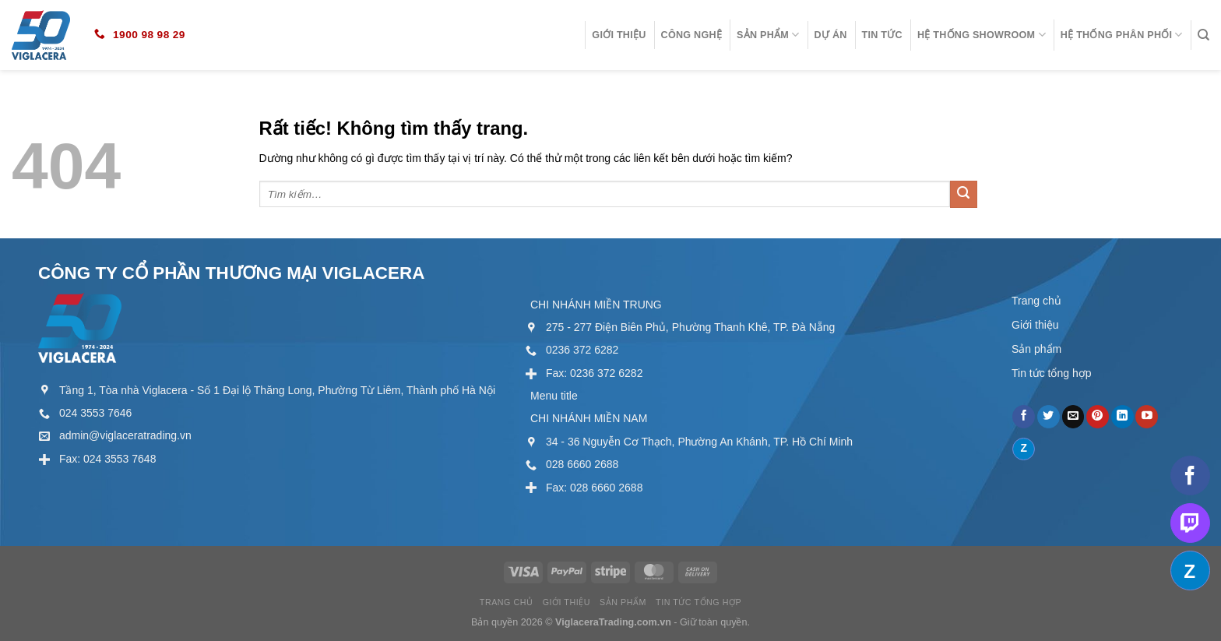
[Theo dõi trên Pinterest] (1097, 416)
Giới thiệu (619, 35)
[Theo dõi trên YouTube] (1146, 416)
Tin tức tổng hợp (1052, 373)
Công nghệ (692, 35)
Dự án (831, 35)
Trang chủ (1036, 300)
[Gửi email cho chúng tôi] (1073, 416)
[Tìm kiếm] (1203, 35)
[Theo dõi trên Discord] (1023, 449)
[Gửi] (963, 194)
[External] (85, 413)
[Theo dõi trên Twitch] (1190, 523)
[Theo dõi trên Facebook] (1023, 416)
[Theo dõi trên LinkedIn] (1122, 416)
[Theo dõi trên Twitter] (1048, 416)
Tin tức (882, 35)
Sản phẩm (768, 34)
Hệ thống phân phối (1122, 34)
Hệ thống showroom (981, 34)
